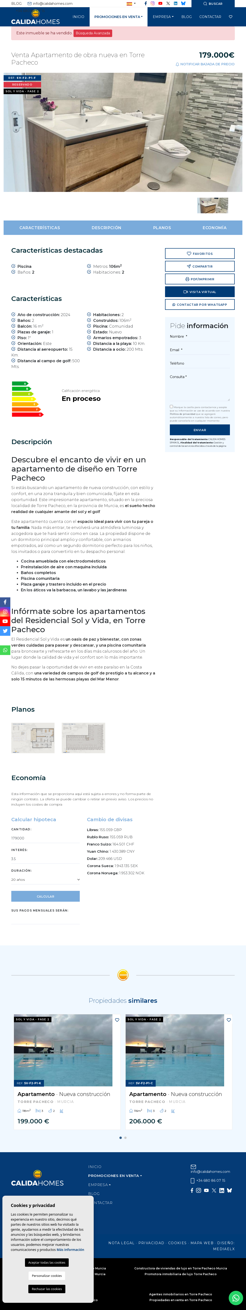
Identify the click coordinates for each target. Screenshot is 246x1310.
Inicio (78, 17)
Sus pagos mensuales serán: (39, 910)
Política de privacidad (183, 414)
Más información (70, 1249)
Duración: (21, 870)
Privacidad (151, 1243)
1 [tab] (120, 1138)
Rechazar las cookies (47, 1289)
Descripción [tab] (107, 228)
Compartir (200, 266)
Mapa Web (202, 1243)
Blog (16, 3)
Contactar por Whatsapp (199, 305)
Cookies (177, 1243)
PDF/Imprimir (200, 279)
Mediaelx (224, 1249)
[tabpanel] (67, 1072)
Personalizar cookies (47, 1275)
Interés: (19, 850)
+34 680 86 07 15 (28, 11)
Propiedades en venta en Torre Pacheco (180, 1300)
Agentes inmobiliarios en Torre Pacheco (180, 1294)
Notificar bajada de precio (204, 64)
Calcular (46, 896)
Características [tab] (39, 228)
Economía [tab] (215, 228)
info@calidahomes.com (50, 3)
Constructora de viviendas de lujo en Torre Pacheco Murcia (180, 1268)
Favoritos (200, 254)
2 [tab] (125, 1138)
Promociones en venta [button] (117, 17)
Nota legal (121, 1243)
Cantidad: (21, 829)
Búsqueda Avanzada (93, 33)
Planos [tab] (162, 228)
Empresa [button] (162, 17)
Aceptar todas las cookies (46, 1262)
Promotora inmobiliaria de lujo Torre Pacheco (181, 1274)
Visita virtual (200, 292)
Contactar (210, 17)
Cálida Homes (41, 17)
